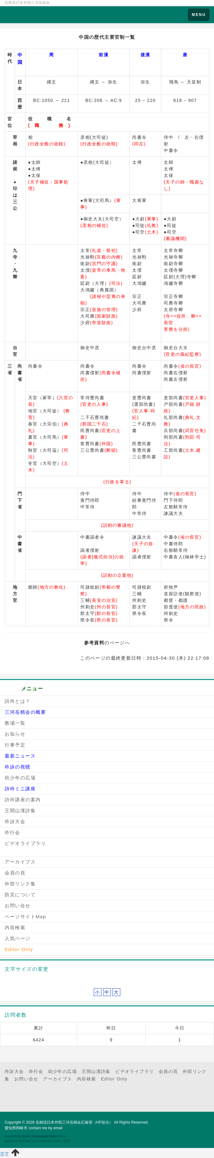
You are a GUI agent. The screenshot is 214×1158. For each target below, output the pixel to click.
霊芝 (5, 1153)
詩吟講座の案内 (23, 799)
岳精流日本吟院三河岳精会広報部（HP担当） (74, 1122)
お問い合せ (18, 905)
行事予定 (15, 745)
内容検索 (15, 927)
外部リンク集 (20, 883)
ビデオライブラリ (25, 843)
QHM (67, 1141)
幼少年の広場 (20, 777)
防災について (20, 894)
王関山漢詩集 (20, 810)
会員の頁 (15, 872)
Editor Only (114, 1078)
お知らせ (15, 734)
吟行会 (12, 832)
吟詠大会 (15, 821)
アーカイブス (20, 861)
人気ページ (18, 938)
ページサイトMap (25, 916)
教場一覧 (15, 723)
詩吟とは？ (18, 701)
